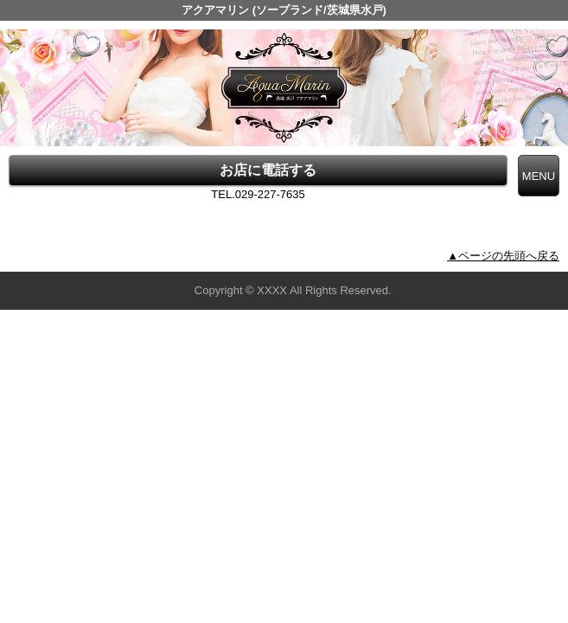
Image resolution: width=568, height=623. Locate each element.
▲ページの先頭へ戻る (503, 255)
